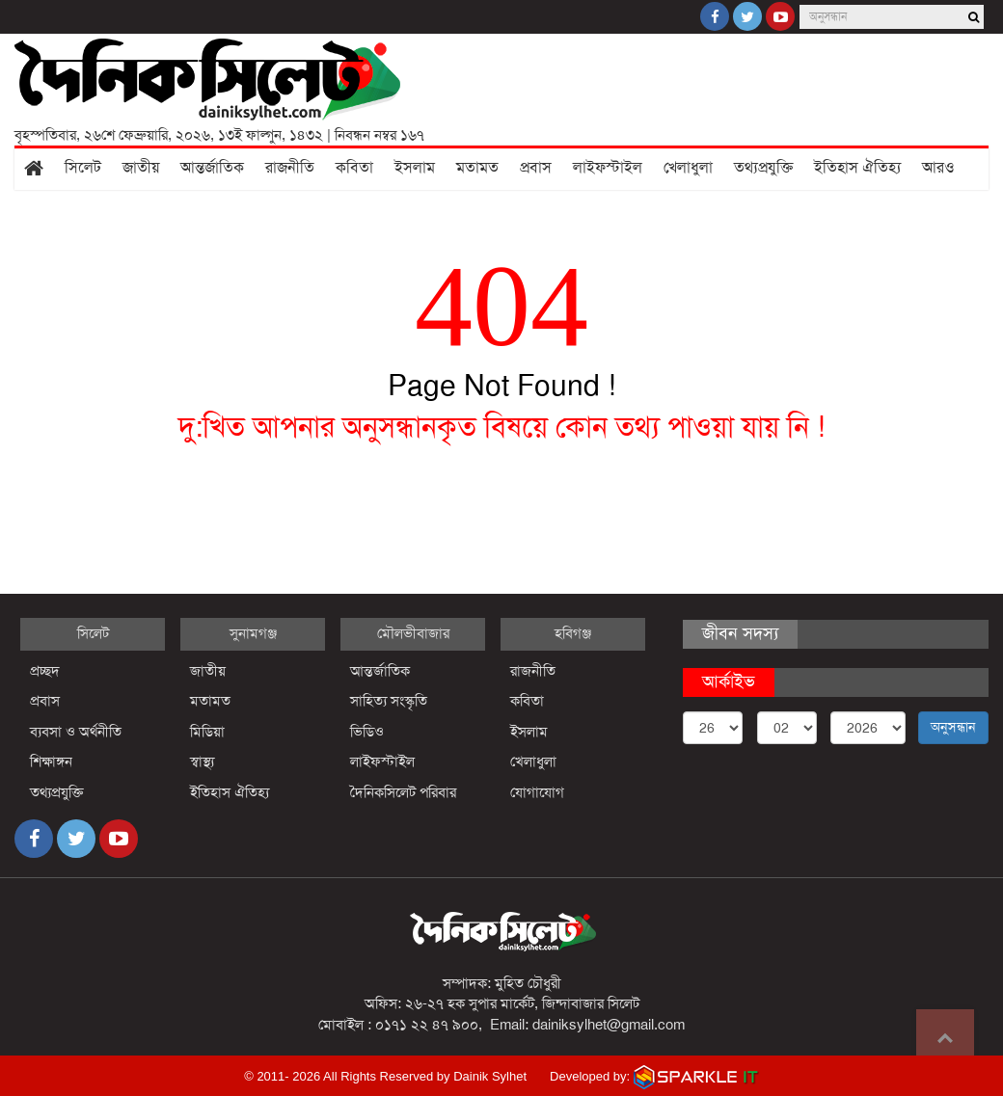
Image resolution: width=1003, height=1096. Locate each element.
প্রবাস (536, 167)
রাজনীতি (289, 167)
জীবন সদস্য (740, 633)
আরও (938, 167)
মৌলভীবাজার (413, 633)
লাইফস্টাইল (607, 167)
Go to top (945, 1038)
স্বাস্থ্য (202, 761)
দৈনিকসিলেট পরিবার (403, 792)
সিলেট (83, 167)
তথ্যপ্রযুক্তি (763, 167)
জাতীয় (140, 167)
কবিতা (354, 167)
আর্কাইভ (728, 681)
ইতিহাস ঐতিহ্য (857, 167)
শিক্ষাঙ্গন (51, 761)
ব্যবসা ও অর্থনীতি (76, 731)
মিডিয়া (207, 731)
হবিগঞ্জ (573, 633)
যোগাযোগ (537, 792)
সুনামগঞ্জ (253, 633)
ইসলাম (414, 167)
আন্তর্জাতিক (212, 167)
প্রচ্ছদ (45, 671)
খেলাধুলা (688, 167)
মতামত (477, 167)
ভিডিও (367, 731)
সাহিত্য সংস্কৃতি (388, 700)
